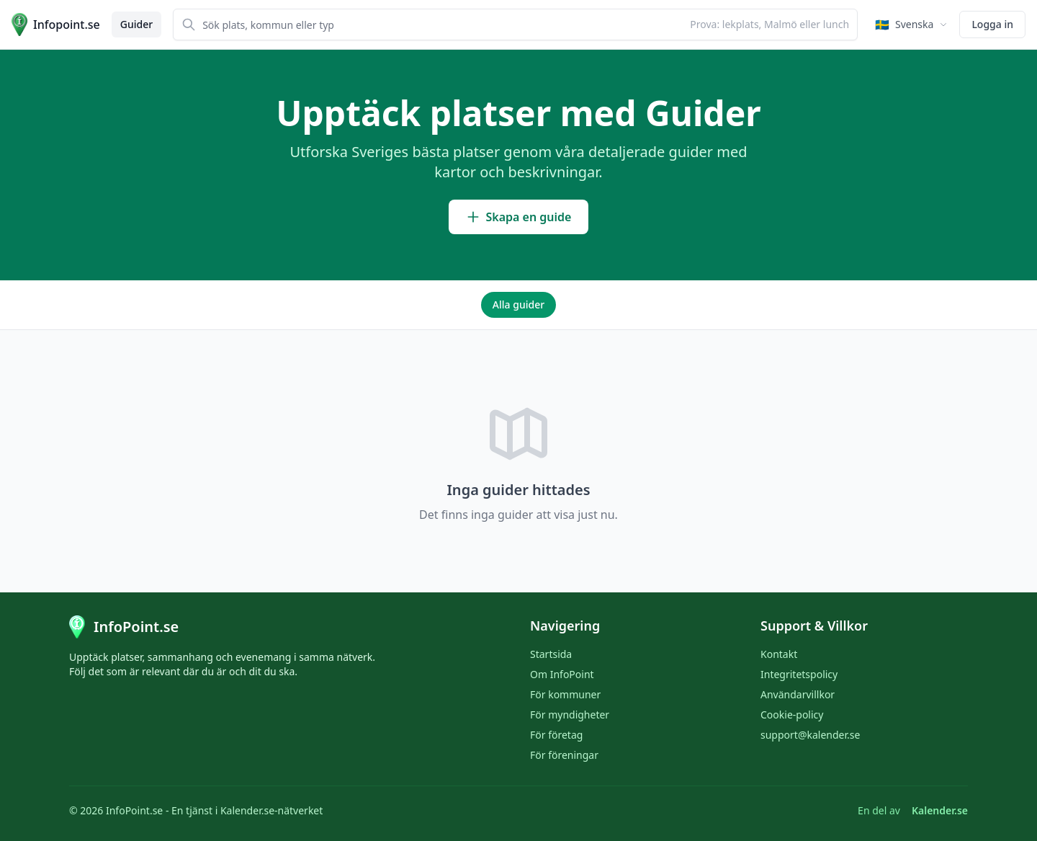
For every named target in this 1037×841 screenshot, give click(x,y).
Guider (136, 24)
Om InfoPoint (562, 674)
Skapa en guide (519, 217)
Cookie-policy (791, 714)
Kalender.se (940, 810)
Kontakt (778, 654)
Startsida (551, 654)
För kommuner (565, 694)
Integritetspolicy (799, 674)
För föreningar (564, 755)
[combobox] (515, 24)
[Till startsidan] (56, 24)
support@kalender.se (810, 735)
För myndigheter (569, 714)
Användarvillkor (797, 694)
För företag (556, 735)
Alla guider (518, 304)
